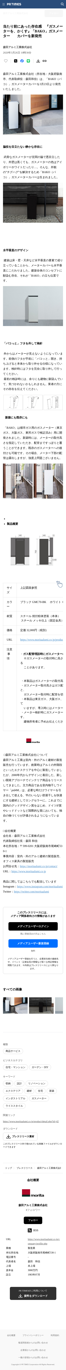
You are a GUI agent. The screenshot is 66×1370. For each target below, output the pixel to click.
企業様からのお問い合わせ (33, 1350)
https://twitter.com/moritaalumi (31, 891)
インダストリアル (15, 1098)
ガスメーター (39, 1098)
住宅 (40, 1091)
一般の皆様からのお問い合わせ (33, 1357)
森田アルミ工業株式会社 (49, 1168)
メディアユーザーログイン (33, 926)
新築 (51, 1091)
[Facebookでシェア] (22, 61)
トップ (8, 1168)
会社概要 (11, 1335)
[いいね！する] (6, 61)
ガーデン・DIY (40, 1067)
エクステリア (13, 1091)
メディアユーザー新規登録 (33, 943)
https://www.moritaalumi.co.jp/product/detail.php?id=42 (31, 1121)
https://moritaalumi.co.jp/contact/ (38, 866)
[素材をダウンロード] (38, 61)
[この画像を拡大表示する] (15, 1005)
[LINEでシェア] (28, 61)
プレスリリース (25, 1168)
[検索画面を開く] (62, 4)
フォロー (33, 1220)
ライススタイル (14, 1106)
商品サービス (13, 1051)
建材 (29, 1091)
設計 (19, 1083)
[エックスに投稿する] (15, 61)
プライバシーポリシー (33, 1335)
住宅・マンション (15, 1067)
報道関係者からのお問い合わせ (33, 1342)
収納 (8, 1083)
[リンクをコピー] (44, 61)
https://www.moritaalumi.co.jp (28, 871)
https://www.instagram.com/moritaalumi (40, 886)
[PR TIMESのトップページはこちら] (14, 4)
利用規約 (55, 1335)
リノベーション (36, 1083)
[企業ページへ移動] (33, 1194)
